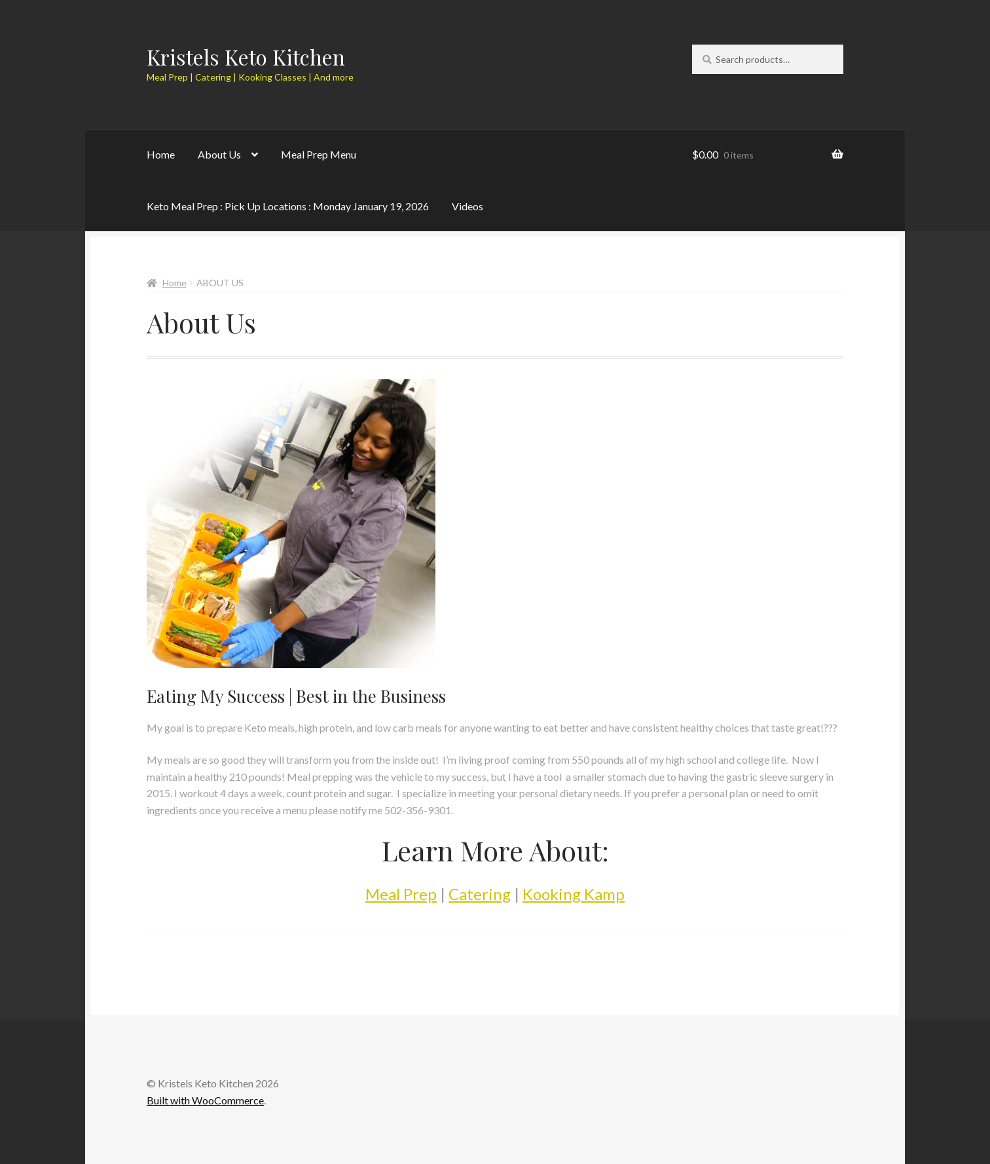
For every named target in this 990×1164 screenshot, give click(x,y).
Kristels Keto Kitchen (246, 57)
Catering (480, 893)
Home (161, 154)
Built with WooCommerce (205, 1100)
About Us (219, 154)
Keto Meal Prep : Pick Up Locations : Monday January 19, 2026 (288, 206)
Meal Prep (401, 893)
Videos (467, 206)
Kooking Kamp (573, 893)
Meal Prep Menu (318, 154)
